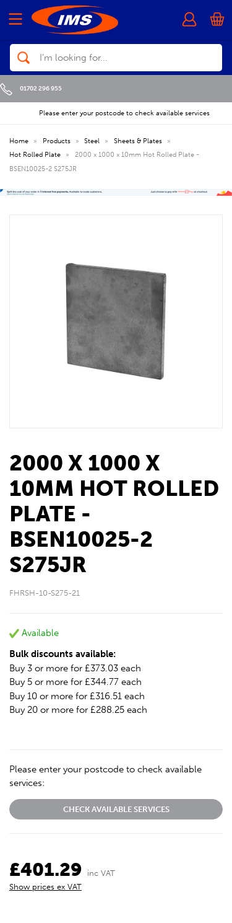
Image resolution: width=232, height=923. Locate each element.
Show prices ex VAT (45, 886)
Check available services (116, 809)
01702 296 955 (31, 88)
